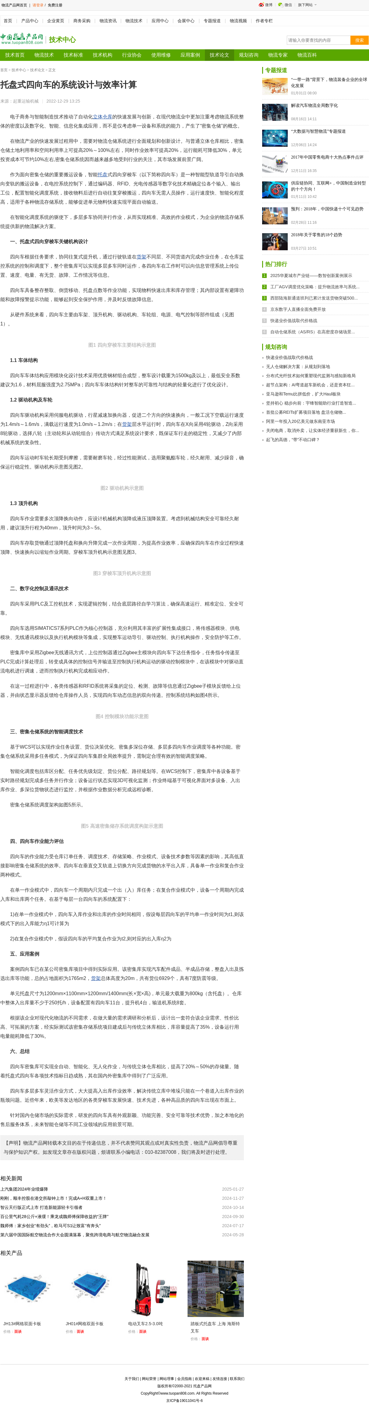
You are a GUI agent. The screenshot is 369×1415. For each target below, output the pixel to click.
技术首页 (15, 55)
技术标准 (73, 55)
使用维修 (161, 55)
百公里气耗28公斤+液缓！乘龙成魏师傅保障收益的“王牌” (56, 1216)
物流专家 (278, 55)
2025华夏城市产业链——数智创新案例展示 (311, 275)
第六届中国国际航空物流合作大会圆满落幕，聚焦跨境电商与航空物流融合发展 (77, 1234)
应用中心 (160, 20)
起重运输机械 (26, 101)
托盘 (102, 174)
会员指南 (184, 1379)
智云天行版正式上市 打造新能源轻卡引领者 (43, 1207)
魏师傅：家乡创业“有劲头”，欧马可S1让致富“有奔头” (52, 1225)
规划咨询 (248, 55)
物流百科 (307, 55)
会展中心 (186, 20)
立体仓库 (102, 116)
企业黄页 (55, 20)
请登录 (38, 5)
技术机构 (102, 55)
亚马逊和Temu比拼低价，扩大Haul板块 (303, 393)
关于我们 (132, 1379)
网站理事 (167, 1379)
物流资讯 (108, 20)
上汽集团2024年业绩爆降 (26, 1189)
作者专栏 (264, 20)
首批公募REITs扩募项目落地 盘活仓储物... (306, 412)
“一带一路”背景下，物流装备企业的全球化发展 (329, 82)
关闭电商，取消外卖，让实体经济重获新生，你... (312, 430)
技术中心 (19, 70)
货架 (141, 256)
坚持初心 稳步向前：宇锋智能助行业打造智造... (311, 403)
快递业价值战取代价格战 (293, 320)
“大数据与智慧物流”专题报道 (318, 131)
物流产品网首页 (14, 5)
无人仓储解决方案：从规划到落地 (298, 366)
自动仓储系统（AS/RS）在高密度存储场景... (312, 331)
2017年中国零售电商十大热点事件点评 (327, 157)
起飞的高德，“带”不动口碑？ (293, 439)
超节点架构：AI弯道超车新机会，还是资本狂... (310, 384)
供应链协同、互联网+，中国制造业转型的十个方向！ (328, 186)
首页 (8, 20)
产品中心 (29, 20)
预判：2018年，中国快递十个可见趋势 (327, 209)
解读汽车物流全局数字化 (314, 105)
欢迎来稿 (202, 1379)
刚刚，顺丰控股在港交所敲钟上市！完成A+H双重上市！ (55, 1198)
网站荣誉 (149, 1379)
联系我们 (237, 1379)
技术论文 (219, 55)
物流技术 (133, 20)
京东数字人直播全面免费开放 (298, 309)
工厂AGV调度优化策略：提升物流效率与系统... (315, 286)
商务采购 (81, 20)
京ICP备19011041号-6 (184, 1401)
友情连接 (220, 1379)
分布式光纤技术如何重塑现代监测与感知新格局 (311, 375)
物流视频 (238, 20)
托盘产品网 (202, 1386)
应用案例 (190, 55)
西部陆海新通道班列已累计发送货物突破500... (314, 298)
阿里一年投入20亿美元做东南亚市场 (300, 421)
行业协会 (132, 55)
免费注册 (54, 5)
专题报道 (212, 20)
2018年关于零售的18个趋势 (316, 235)
